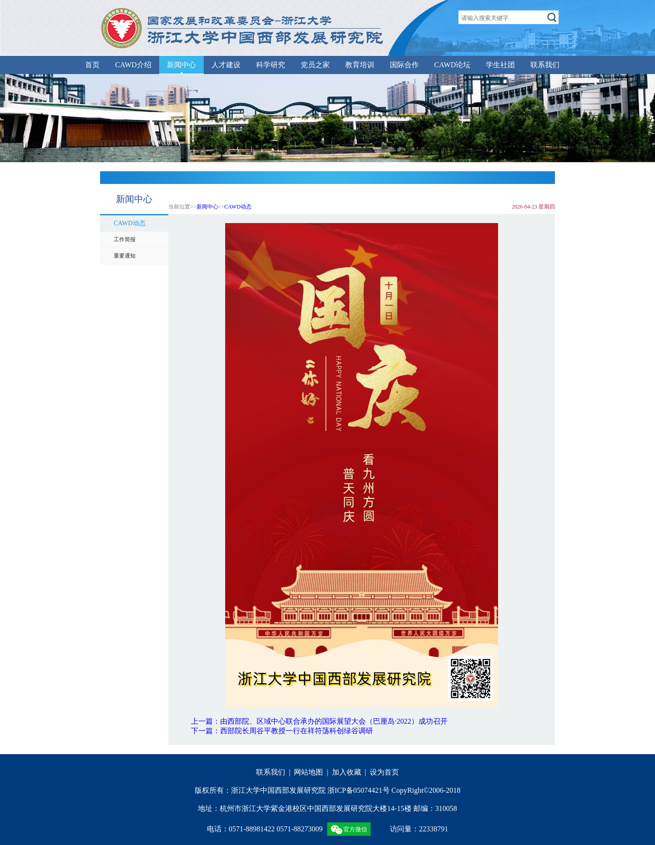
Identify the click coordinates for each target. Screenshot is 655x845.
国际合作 (404, 65)
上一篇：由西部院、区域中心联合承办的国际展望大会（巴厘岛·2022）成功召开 (319, 721)
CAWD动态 (238, 207)
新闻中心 (181, 65)
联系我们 (544, 65)
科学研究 (270, 65)
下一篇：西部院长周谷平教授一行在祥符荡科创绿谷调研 (282, 731)
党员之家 (315, 65)
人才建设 (226, 65)
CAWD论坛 (452, 65)
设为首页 (384, 772)
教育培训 (359, 65)
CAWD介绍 (133, 65)
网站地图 (308, 772)
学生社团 (500, 65)
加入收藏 (346, 772)
